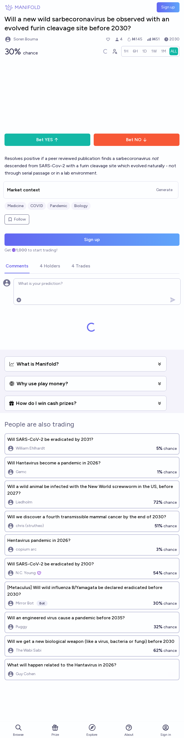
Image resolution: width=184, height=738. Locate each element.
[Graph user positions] (114, 51)
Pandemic (58, 205)
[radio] (126, 51)
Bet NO (136, 139)
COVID (36, 205)
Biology (81, 205)
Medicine (15, 205)
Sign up (168, 7)
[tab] (17, 266)
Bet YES (47, 139)
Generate (164, 189)
